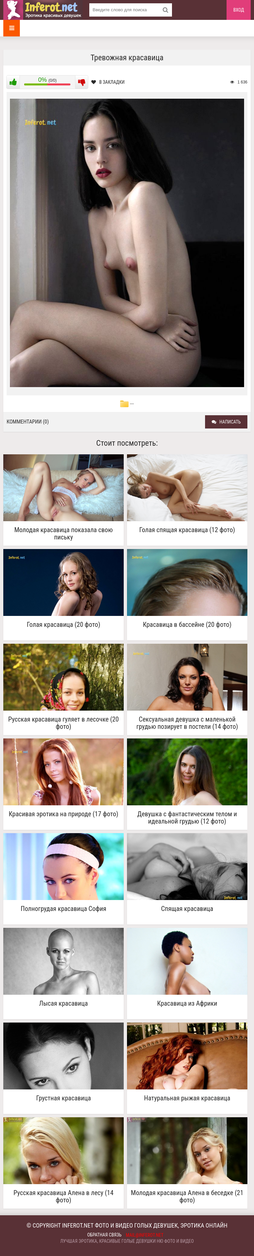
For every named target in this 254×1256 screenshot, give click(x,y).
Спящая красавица (187, 909)
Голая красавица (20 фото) (63, 624)
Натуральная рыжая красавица (187, 1098)
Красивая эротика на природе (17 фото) (63, 814)
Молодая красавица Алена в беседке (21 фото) (187, 1196)
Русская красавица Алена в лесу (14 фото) (63, 1196)
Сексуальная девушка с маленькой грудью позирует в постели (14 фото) (187, 723)
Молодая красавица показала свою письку (63, 533)
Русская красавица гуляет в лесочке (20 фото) (63, 723)
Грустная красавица (63, 1098)
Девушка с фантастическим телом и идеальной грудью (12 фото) (187, 817)
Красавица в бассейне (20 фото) (187, 624)
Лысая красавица (63, 1003)
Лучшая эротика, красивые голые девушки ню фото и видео (127, 1241)
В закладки (108, 82)
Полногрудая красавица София (63, 909)
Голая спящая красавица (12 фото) (187, 530)
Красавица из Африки (187, 1003)
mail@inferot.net (145, 1235)
